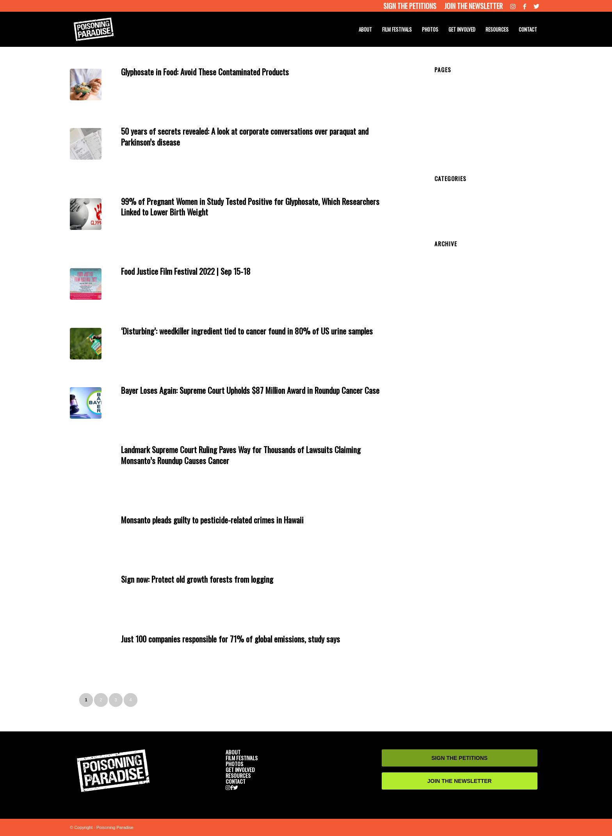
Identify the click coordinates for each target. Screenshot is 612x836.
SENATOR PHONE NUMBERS (472, 144)
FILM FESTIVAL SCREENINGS (472, 128)
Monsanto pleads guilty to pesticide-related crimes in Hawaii (212, 520)
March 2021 (448, 307)
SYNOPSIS (448, 117)
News (207, 80)
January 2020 (451, 335)
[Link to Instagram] (513, 6)
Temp (441, 90)
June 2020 (447, 318)
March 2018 (448, 406)
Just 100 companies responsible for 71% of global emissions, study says (230, 639)
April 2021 (446, 302)
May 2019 (446, 368)
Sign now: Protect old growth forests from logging (197, 579)
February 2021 (452, 313)
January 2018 (451, 417)
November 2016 (453, 466)
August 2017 (449, 433)
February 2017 (452, 455)
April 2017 (446, 444)
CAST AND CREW (457, 112)
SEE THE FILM (452, 122)
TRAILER (445, 101)
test (438, 95)
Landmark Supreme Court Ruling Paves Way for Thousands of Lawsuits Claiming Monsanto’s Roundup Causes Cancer (241, 454)
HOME (442, 79)
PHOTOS (445, 133)
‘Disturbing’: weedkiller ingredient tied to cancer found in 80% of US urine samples (247, 331)
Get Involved (169, 80)
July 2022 (446, 269)
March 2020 (448, 329)
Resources (264, 80)
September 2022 (454, 264)
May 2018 (446, 395)
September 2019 (454, 346)
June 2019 (447, 362)
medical (192, 80)
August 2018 (449, 389)
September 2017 (454, 428)
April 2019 (446, 373)
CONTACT (447, 150)
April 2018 (446, 400)
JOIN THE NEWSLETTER (459, 781)
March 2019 (448, 378)
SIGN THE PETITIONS (459, 758)
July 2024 (446, 253)
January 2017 (451, 460)
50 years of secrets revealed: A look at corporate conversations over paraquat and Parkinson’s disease (244, 136)
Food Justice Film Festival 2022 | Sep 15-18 (186, 271)
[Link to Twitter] (536, 6)
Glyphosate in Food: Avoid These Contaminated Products (205, 72)
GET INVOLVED (454, 139)
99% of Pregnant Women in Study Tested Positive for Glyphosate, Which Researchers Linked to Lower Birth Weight (250, 206)
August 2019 (449, 351)
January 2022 (451, 286)
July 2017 (446, 439)
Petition (443, 204)
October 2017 (451, 422)
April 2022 (446, 280)
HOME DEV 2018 (455, 84)
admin (294, 80)
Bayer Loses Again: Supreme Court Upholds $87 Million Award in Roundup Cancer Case (250, 390)
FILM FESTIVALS (242, 758)
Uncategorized (452, 226)
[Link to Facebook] (524, 6)
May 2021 (446, 296)
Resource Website (234, 80)
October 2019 (451, 340)
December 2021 (453, 291)
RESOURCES (451, 155)
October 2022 (451, 258)
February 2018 (452, 411)
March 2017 (448, 449)
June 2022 (447, 275)
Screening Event (454, 220)
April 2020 (446, 324)
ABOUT (443, 106)
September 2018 (454, 384)
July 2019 (446, 357)
